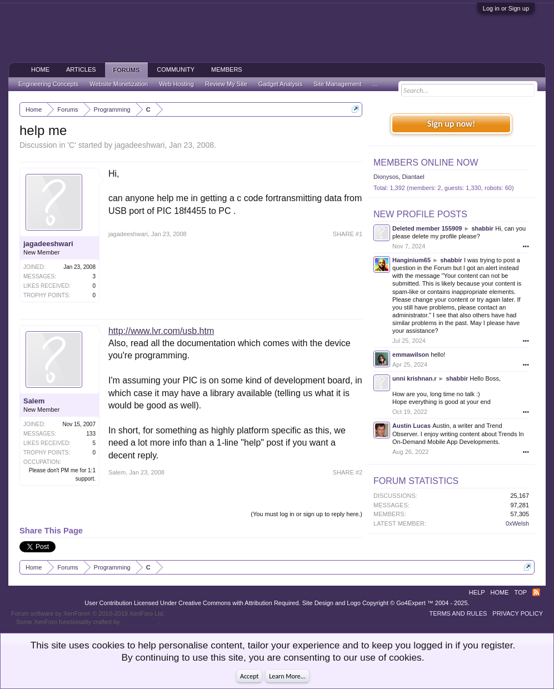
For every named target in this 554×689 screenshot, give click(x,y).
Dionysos (385, 176)
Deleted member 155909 (427, 228)
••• (525, 246)
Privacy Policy (517, 613)
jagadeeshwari (139, 145)
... (374, 84)
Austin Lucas (411, 425)
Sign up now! (451, 123)
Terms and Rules (458, 613)
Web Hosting (176, 84)
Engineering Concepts (48, 84)
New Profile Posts (420, 214)
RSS (536, 592)
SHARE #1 (347, 234)
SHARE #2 (347, 472)
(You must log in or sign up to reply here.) (306, 514)
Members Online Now (425, 162)
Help (477, 592)
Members (226, 69)
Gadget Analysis (280, 84)
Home (40, 69)
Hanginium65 (411, 260)
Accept (249, 676)
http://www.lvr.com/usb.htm (161, 331)
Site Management (337, 84)
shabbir (482, 228)
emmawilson (410, 354)
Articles (81, 69)
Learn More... (287, 676)
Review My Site (226, 84)
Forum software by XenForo (88, 613)
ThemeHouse (139, 621)
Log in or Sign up (506, 8)
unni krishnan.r (414, 378)
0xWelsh (517, 523)
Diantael (413, 176)
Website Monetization (118, 84)
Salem (33, 401)
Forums (126, 70)
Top (521, 592)
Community (175, 69)
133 (91, 434)
